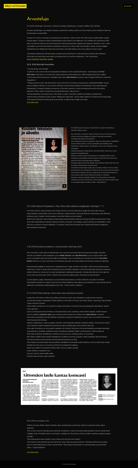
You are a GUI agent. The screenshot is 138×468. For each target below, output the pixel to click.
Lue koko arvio (32, 102)
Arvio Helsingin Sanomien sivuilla (40, 59)
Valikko (128, 6)
